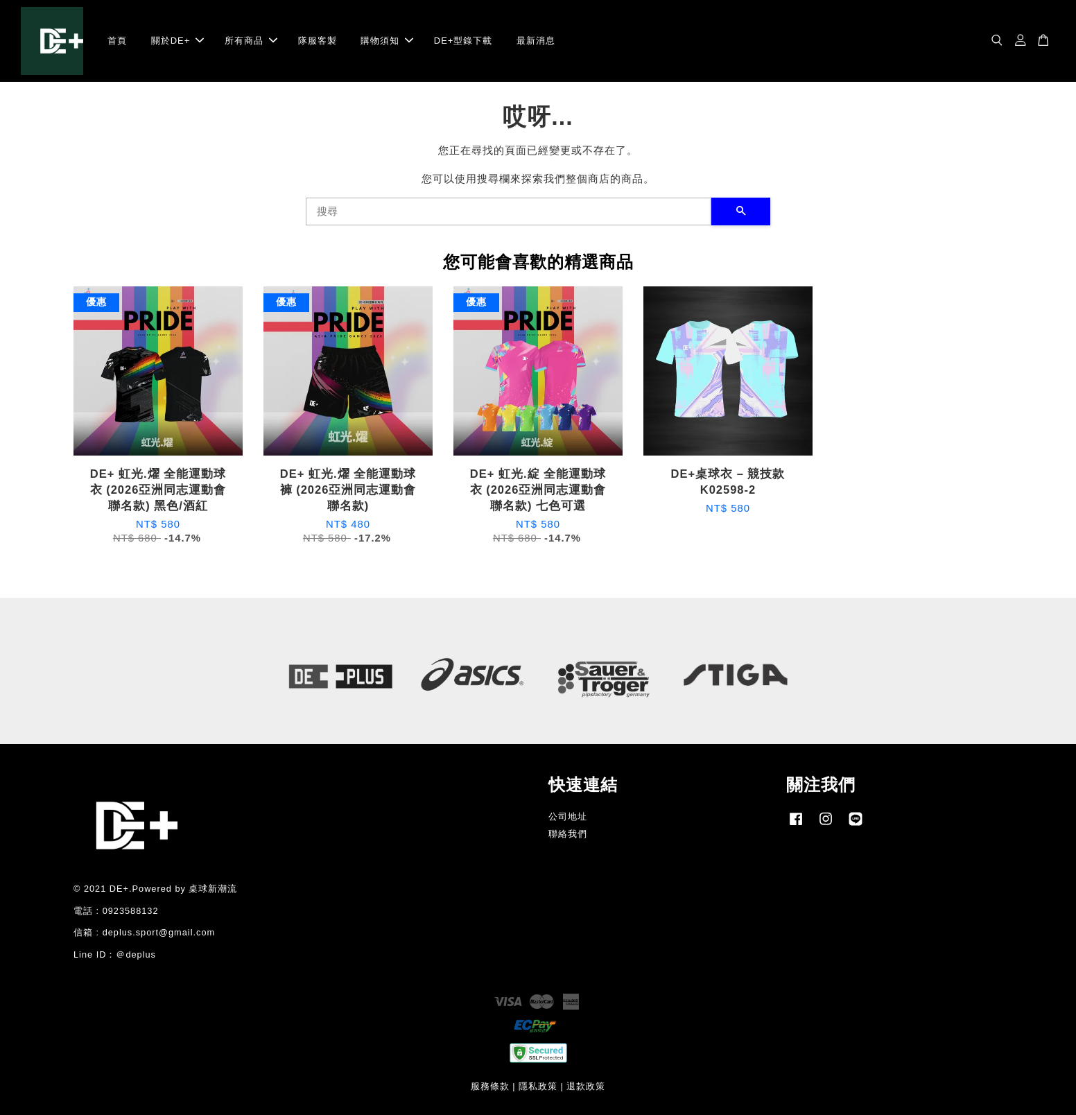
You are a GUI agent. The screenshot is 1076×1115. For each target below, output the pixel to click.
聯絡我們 (567, 834)
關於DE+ (178, 40)
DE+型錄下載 (463, 40)
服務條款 (490, 1086)
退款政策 (585, 1086)
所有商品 (251, 40)
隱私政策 (538, 1086)
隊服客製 (317, 40)
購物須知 (387, 40)
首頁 (117, 40)
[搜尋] (508, 211)
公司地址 (567, 816)
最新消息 (536, 40)
